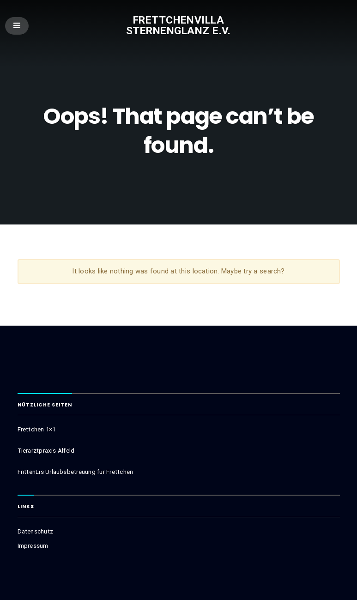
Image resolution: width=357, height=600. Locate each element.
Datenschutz (35, 531)
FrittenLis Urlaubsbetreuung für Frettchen (75, 471)
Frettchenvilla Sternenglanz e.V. (178, 25)
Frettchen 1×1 (37, 429)
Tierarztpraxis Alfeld (46, 450)
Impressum (33, 545)
